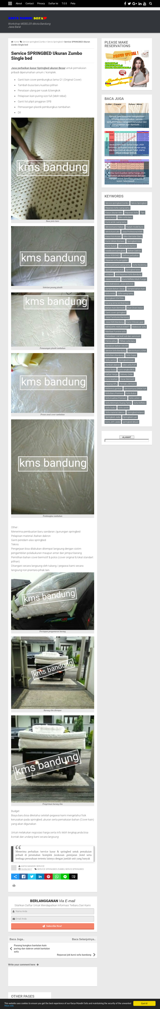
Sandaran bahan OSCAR (116, 346)
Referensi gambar (113, 388)
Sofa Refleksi (140, 403)
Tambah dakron (112, 365)
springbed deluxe (130, 422)
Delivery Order (126, 374)
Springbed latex (133, 269)
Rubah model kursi (134, 227)
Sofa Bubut (131, 393)
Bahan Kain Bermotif (115, 308)
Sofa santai (110, 360)
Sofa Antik (110, 293)
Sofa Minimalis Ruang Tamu (118, 403)
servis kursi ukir (112, 231)
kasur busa (110, 369)
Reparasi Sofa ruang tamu (117, 208)
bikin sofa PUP (129, 365)
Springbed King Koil (114, 269)
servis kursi (110, 217)
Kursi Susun (110, 246)
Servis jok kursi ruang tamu (117, 265)
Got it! (144, 1003)
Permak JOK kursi (128, 384)
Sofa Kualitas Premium (115, 398)
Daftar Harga (111, 374)
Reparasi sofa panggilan (116, 260)
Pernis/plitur (111, 341)
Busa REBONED (112, 255)
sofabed (109, 274)
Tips (142, 212)
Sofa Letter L (135, 398)
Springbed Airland (135, 412)
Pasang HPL (111, 384)
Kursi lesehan (111, 379)
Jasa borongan (112, 279)
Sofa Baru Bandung (114, 355)
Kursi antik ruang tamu (115, 222)
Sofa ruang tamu (125, 293)
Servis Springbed (74, 869)
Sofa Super (131, 355)
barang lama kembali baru (117, 303)
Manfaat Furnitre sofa (115, 331)
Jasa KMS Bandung (114, 322)
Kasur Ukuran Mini (113, 212)
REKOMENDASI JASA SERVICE (119, 284)
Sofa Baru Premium (114, 393)
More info (24, 1005)
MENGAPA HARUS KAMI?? (117, 327)
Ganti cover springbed (115, 312)
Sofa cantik (123, 407)
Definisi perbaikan (130, 255)
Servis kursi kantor (127, 246)
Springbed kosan (126, 360)
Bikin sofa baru (125, 217)
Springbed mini (134, 241)
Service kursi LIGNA (137, 350)
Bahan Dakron (134, 250)
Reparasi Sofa (131, 212)
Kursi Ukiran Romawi (115, 241)
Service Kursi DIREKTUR (135, 388)
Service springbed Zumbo (50, 869)
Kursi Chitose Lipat (135, 322)
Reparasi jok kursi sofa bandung (74, 945)
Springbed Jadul (112, 417)
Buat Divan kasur (135, 308)
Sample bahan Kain (136, 289)
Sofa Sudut (110, 407)
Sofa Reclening (140, 265)
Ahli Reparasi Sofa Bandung (128, 274)
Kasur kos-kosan (113, 236)
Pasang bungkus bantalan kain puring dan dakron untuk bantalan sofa (32, 948)
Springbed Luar (130, 417)
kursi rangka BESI (126, 369)
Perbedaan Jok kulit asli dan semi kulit (122, 336)
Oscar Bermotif (127, 379)
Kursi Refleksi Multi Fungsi (134, 279)
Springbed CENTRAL (114, 298)
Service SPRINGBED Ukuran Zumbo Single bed (46, 56)
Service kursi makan (114, 227)
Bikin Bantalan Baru (133, 236)
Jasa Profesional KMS (132, 231)
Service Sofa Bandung (115, 350)
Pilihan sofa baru (127, 341)
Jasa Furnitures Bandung (117, 317)
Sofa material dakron (115, 412)
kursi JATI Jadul (112, 422)
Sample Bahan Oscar (115, 289)
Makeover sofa (139, 327)
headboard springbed (115, 250)
